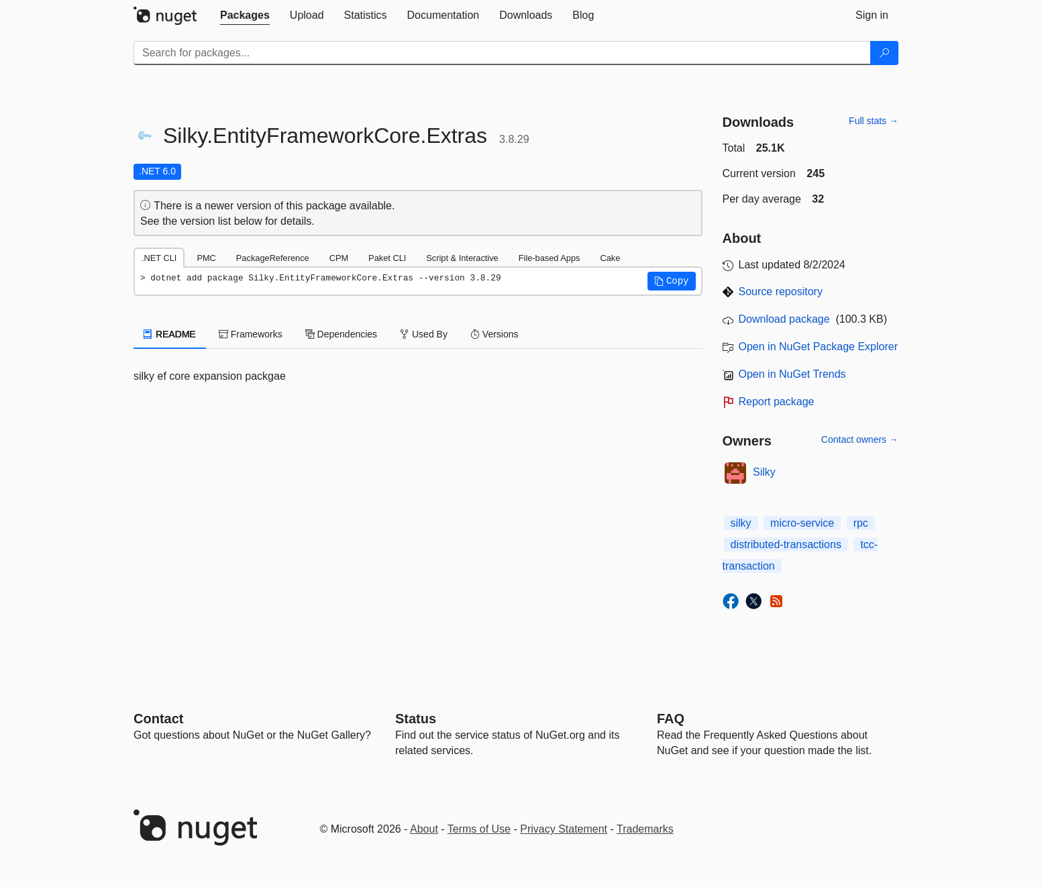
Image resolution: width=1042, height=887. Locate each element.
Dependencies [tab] (341, 334)
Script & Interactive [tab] (462, 258)
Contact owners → (859, 439)
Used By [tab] (424, 334)
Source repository (781, 291)
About (424, 829)
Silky (764, 472)
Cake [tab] (610, 258)
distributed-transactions (786, 544)
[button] (671, 281)
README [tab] (170, 334)
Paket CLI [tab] (387, 258)
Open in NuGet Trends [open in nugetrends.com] (792, 374)
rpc (860, 523)
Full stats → (873, 120)
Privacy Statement (563, 829)
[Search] (884, 53)
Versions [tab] (494, 334)
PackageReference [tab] (272, 258)
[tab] (245, 15)
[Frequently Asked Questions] (670, 718)
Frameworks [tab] (250, 334)
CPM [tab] (338, 258)
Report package (777, 401)
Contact (158, 718)
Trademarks (645, 829)
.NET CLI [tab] (159, 258)
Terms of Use (479, 829)
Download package (784, 319)
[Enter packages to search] (502, 53)
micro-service (802, 523)
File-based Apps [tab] (549, 258)
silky (741, 523)
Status (415, 718)
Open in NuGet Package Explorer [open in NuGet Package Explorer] (818, 346)
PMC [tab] (206, 258)
